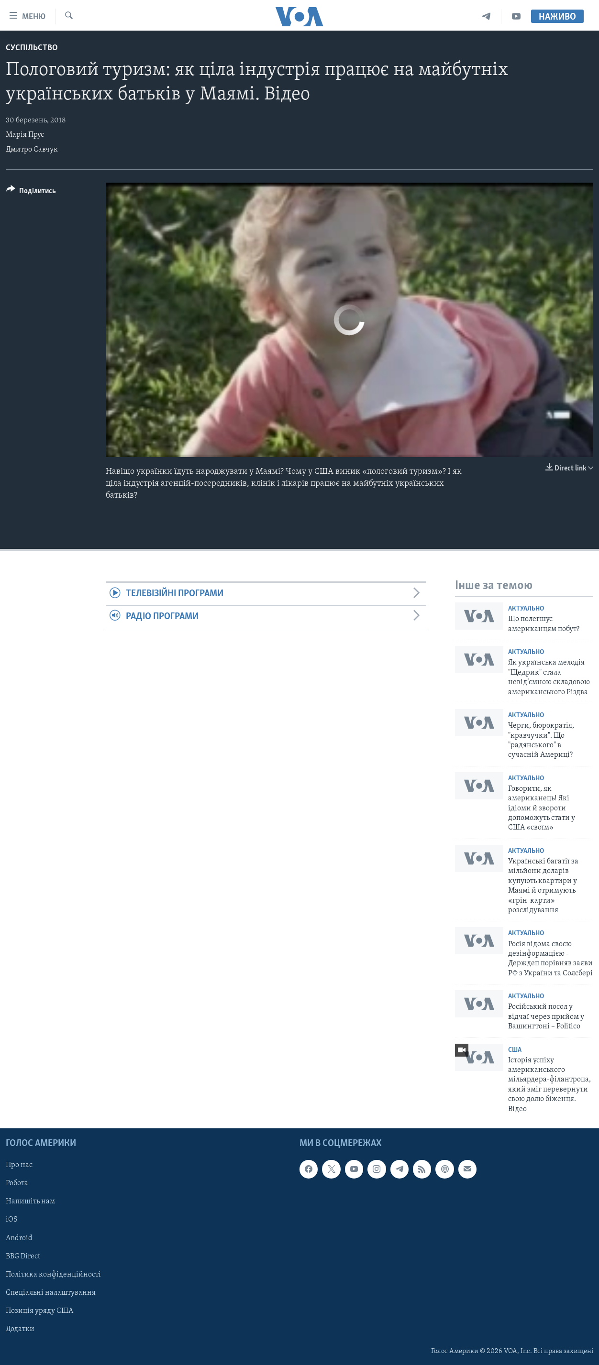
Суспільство (32, 48)
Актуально (526, 608)
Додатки (20, 1329)
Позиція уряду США (39, 1311)
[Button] (31, 192)
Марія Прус (25, 135)
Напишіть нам (30, 1201)
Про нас (19, 1165)
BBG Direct (23, 1256)
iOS (12, 1220)
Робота (17, 1183)
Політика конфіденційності (53, 1274)
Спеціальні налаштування (51, 1293)
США (514, 1050)
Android (19, 1238)
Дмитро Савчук (32, 149)
